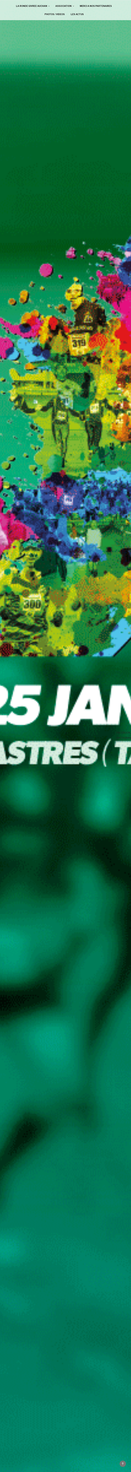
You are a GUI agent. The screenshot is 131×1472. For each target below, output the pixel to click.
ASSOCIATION (65, 6)
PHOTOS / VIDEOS (55, 14)
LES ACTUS (77, 14)
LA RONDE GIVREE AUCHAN (33, 6)
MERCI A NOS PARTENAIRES (96, 6)
